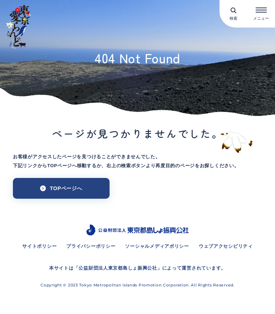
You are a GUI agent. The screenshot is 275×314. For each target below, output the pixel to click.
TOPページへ (66, 188)
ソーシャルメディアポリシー (157, 246)
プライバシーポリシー (90, 246)
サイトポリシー (39, 246)
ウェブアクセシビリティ (226, 246)
